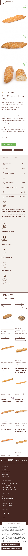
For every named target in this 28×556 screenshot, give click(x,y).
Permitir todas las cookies (10, 544)
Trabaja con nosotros (14, 523)
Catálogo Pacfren (7, 505)
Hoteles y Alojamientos (9, 490)
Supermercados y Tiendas (9, 487)
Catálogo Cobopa (7, 501)
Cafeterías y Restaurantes (9, 483)
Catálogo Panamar (7, 498)
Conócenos (5, 469)
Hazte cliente (6, 476)
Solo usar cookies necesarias (11, 548)
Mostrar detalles (6, 553)
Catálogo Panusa (7, 503)
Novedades (5, 496)
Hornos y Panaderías (8, 485)
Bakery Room (6, 472)
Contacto (5, 474)
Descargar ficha (7, 144)
